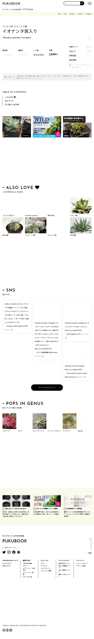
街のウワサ (9, 101)
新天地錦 (5, 235)
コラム (43, 563)
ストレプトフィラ (38, 431)
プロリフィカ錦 (30, 235)
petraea (80, 431)
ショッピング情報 (46, 571)
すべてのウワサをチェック (47, 387)
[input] (72, 3)
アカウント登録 (81, 566)
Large (65, 14)
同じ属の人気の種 (12, 104)
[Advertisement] (47, 162)
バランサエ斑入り (8, 215)
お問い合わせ (6, 566)
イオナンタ (6, 431)
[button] (82, 3)
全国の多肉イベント (64, 563)
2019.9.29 (80, 377)
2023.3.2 (8, 330)
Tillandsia (72, 14)
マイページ (80, 560)
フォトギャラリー (46, 568)
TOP (90, 546)
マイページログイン (82, 563)
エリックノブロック (54, 431)
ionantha (80, 14)
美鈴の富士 (51, 215)
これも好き (10, 97)
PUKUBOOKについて (10, 560)
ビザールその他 (27, 577)
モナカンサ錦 (52, 235)
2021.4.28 (38, 356)
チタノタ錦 (73, 215)
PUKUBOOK (11, 3)
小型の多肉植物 (27, 563)
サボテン (25, 566)
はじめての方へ (7, 563)
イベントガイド (64, 560)
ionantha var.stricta (31, 215)
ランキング (44, 566)
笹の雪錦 (73, 235)
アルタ (20, 431)
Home (59, 14)
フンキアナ (66, 431)
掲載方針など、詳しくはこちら (33, 78)
